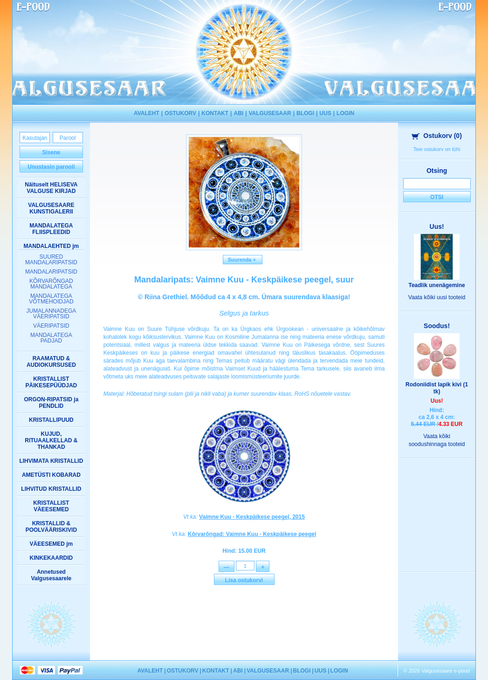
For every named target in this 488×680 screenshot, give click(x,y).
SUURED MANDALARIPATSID (51, 260)
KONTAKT (214, 113)
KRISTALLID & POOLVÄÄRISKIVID (51, 526)
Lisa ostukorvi (244, 581)
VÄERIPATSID (51, 326)
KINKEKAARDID (51, 558)
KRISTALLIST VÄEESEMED (51, 506)
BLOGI (305, 113)
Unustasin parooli (51, 167)
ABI (238, 113)
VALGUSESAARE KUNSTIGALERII (51, 208)
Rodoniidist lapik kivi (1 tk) (437, 388)
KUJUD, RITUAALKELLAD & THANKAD (51, 440)
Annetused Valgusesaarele (51, 575)
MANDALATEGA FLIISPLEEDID (51, 228)
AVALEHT (146, 113)
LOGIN (345, 113)
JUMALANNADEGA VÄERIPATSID (51, 314)
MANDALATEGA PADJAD (51, 338)
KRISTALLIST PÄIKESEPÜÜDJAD (51, 382)
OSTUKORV (180, 113)
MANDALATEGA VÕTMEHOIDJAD (51, 299)
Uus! (437, 226)
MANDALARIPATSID (51, 271)
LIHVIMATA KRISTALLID (51, 461)
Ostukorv (437, 135)
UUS (325, 113)
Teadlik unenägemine (437, 285)
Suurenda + (243, 259)
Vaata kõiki (437, 297)
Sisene (51, 152)
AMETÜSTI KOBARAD (51, 475)
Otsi (436, 197)
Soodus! (437, 326)
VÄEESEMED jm (51, 544)
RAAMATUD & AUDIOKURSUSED (51, 361)
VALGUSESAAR (270, 113)
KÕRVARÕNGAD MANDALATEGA (51, 284)
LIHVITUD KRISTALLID (51, 489)
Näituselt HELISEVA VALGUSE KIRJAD (51, 187)
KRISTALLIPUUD (51, 420)
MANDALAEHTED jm (51, 246)
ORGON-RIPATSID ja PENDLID (51, 402)
